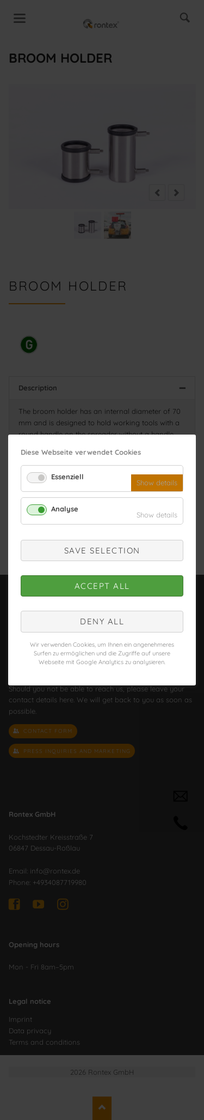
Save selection (102, 550)
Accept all (102, 586)
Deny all (102, 621)
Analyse (64, 508)
